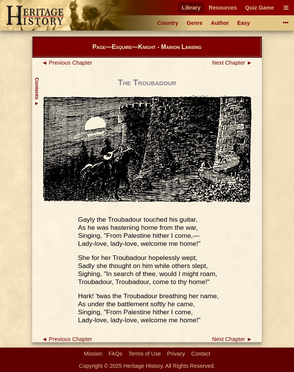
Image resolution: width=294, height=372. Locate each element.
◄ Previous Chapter (67, 63)
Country (167, 23)
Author (220, 23)
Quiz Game (259, 8)
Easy (243, 23)
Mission (93, 354)
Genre (195, 23)
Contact (201, 354)
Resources (223, 8)
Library (191, 8)
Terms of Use (145, 354)
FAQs (115, 354)
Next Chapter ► (232, 63)
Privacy (176, 354)
